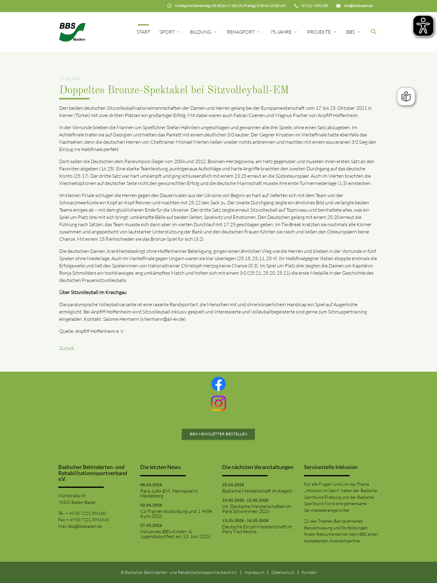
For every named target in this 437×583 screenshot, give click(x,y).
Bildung (204, 31)
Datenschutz (283, 572)
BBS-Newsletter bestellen (219, 434)
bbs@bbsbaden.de (85, 526)
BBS (353, 31)
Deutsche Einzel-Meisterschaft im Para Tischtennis (257, 529)
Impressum (254, 572)
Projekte (322, 31)
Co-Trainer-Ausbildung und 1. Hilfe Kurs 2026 (176, 513)
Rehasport (244, 31)
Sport (170, 31)
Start (143, 32)
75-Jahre (284, 31)
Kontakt (309, 572)
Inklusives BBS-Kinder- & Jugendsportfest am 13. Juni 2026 (175, 534)
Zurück (66, 348)
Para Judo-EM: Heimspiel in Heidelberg (169, 493)
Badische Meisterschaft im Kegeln (257, 490)
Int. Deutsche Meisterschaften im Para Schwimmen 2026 (256, 509)
